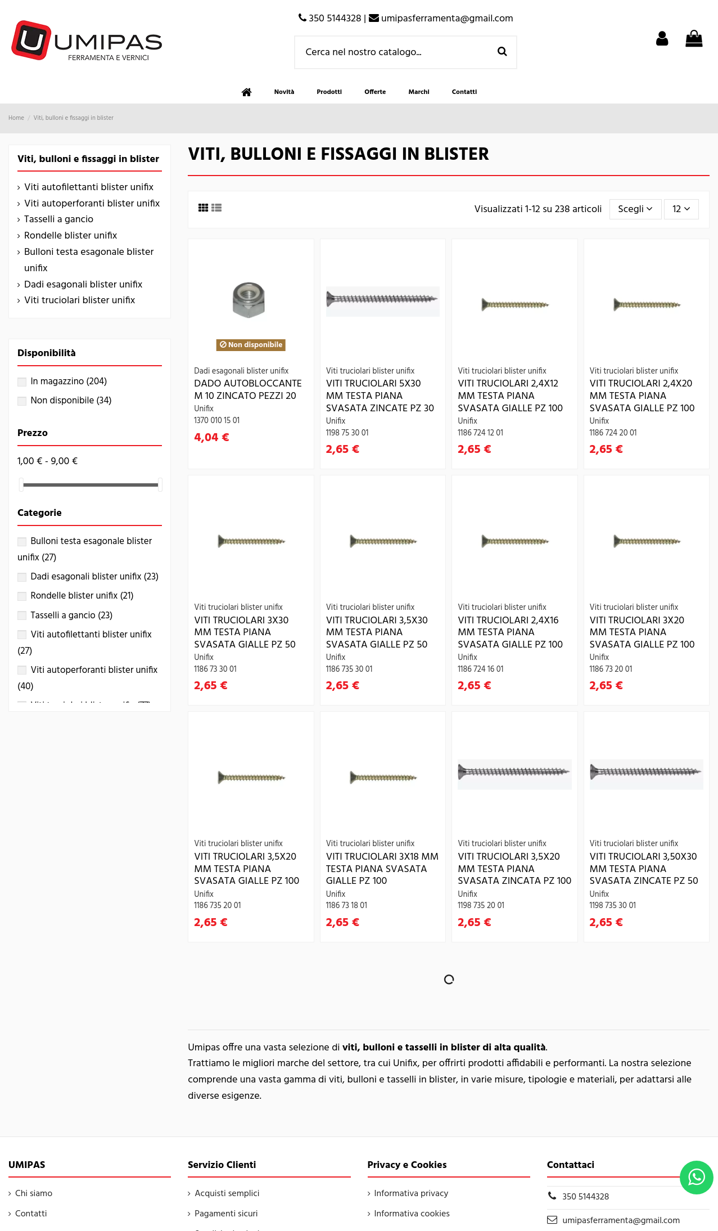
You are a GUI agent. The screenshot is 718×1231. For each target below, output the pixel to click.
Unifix (204, 409)
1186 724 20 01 (613, 433)
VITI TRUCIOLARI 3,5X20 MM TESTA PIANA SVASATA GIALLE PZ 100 (246, 869)
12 (681, 209)
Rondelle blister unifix (70, 236)
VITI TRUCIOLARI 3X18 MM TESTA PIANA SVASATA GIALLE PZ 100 (382, 869)
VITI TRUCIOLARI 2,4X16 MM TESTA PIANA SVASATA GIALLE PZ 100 (510, 633)
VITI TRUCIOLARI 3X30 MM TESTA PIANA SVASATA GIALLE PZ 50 (245, 633)
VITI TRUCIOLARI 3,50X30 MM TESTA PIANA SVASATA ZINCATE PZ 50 (644, 869)
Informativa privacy (411, 1194)
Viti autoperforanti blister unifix (92, 204)
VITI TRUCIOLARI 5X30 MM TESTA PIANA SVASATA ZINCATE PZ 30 (380, 396)
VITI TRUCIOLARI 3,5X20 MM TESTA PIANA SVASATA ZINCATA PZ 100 (514, 869)
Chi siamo (33, 1194)
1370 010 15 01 (217, 421)
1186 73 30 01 (215, 669)
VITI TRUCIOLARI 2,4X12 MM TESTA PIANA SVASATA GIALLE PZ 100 (510, 396)
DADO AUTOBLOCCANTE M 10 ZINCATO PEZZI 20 (248, 390)
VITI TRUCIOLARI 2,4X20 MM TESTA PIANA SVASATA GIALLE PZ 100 (642, 396)
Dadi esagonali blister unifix (83, 285)
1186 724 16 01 (480, 669)
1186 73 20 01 (611, 669)
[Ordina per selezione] (635, 209)
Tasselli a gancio (58, 220)
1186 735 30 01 (349, 669)
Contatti (31, 1214)
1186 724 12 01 (480, 433)
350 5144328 (586, 1197)
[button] (329, 92)
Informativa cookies (412, 1214)
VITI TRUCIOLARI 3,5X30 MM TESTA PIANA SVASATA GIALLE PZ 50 (377, 633)
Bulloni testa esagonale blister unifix (88, 261)
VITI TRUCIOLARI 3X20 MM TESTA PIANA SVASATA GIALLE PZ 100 (642, 633)
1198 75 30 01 (347, 433)
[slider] (21, 485)
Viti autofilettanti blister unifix (88, 188)
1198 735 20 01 (481, 906)
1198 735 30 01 (613, 906)
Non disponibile (70, 400)
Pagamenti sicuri (226, 1214)
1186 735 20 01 (217, 906)
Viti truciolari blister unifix (79, 301)
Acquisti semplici (227, 1194)
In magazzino (68, 381)
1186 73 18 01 (346, 906)
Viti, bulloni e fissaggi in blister (88, 159)
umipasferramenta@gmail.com (621, 1221)
